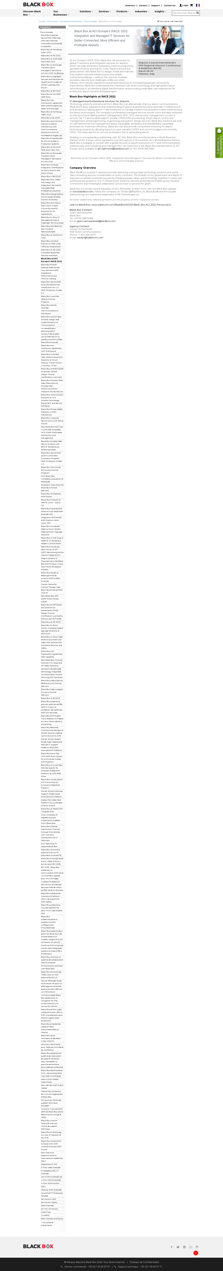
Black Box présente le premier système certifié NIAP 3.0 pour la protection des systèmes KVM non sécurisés (51, 707)
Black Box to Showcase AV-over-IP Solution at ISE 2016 (51, 1135)
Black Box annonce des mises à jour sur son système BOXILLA (51, 975)
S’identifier (177, 21)
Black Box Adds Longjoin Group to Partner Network (52, 692)
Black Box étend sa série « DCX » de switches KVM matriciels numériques (52, 1073)
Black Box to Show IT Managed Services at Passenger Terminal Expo (52, 220)
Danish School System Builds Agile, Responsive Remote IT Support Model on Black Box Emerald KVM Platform (51, 744)
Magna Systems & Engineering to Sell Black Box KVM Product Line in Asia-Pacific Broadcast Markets (52, 564)
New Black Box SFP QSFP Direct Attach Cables (50, 599)
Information (52, 21)
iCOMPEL (45, 1215)
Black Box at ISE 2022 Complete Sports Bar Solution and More (51, 252)
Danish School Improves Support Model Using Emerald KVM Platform (52, 794)
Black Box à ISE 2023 (50, 118)
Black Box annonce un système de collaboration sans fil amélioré (52, 960)
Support (155, 5)
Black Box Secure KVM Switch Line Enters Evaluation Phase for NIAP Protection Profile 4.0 (51, 458)
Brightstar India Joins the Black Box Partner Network (52, 488)
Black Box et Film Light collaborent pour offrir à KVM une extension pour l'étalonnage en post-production (52, 1015)
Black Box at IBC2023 (51, 91)
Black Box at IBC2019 (50, 698)
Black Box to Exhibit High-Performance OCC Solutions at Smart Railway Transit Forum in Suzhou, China (52, 360)
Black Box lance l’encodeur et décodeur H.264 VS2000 (51, 1038)
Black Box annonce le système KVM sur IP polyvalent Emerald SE (51, 852)
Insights (159, 11)
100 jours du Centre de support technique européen (51, 1103)
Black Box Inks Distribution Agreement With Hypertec (52, 654)
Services (104, 11)
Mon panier (163, 21)
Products (121, 11)
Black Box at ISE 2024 (51, 55)
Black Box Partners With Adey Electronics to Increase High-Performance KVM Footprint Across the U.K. (52, 386)
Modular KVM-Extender (51, 1190)
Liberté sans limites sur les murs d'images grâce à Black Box (51, 1094)
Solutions (85, 11)
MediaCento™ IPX (49, 1164)
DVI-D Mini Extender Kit (51, 1177)
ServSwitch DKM (48, 1199)
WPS (43, 1186)
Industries (141, 11)
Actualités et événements (71, 21)
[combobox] (185, 13)
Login (183, 5)
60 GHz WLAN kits (49, 1209)
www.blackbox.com (82, 191)
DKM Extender (47, 1205)
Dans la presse (90, 21)
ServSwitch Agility (49, 1202)
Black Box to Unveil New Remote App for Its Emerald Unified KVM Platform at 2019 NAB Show (52, 770)
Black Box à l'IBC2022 (51, 176)
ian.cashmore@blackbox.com (113, 148)
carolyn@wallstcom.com (90, 237)
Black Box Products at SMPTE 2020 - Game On (51, 502)
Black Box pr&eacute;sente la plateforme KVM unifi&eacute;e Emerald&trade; (49, 922)
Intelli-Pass (46, 1212)
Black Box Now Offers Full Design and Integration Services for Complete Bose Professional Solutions (51, 185)
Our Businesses (60, 13)
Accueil (42, 21)
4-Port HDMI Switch (50, 1183)
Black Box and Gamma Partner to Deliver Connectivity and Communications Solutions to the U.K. (51, 126)
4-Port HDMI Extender (51, 1180)
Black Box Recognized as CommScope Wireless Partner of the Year (52, 197)
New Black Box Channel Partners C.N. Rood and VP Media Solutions (51, 663)
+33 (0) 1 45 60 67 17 (151, 1266)
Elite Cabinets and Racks (52, 1218)
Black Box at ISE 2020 (51, 622)
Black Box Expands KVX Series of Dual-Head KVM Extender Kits (52, 511)
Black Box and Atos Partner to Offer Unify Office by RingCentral (51, 244)
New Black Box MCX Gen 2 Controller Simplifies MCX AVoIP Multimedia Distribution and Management (52, 432)
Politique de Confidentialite (144, 1262)
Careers (143, 5)
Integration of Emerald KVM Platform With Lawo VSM (51, 520)
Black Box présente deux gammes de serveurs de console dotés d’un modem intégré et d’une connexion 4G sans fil (52, 936)
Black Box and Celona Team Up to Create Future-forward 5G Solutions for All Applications (50, 208)
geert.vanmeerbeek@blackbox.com (96, 221)
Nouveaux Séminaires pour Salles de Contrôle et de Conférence (52, 1047)
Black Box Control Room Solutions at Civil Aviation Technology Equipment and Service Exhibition (52, 400)
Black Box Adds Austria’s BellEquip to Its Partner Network (52, 683)
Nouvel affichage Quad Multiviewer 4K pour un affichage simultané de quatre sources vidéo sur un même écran (51, 986)
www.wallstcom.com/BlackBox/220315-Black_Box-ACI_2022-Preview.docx (131, 204)
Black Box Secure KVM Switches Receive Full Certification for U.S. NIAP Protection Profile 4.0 (51, 287)
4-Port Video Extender (51, 1167)
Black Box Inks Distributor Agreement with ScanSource (51, 348)
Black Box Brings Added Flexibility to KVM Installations (51, 412)
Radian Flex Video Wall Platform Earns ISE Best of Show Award (51, 803)
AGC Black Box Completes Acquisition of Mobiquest (52, 479)
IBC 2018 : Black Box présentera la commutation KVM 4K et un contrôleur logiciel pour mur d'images (52, 873)
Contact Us (169, 5)
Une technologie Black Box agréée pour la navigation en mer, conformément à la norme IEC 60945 (51, 1000)
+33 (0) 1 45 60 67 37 (99, 1266)
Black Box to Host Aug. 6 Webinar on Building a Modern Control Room (52, 541)
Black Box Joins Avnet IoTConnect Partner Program (51, 470)
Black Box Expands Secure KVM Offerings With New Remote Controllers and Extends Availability (51, 40)
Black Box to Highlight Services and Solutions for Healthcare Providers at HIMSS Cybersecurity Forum (52, 82)
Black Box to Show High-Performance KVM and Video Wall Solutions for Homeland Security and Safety (52, 642)
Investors (130, 5)
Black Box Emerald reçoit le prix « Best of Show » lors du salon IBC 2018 (52, 861)
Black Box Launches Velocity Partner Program (50, 299)
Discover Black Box (32, 13)
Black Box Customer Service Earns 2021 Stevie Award (52, 421)
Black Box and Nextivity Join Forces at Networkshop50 (51, 229)
